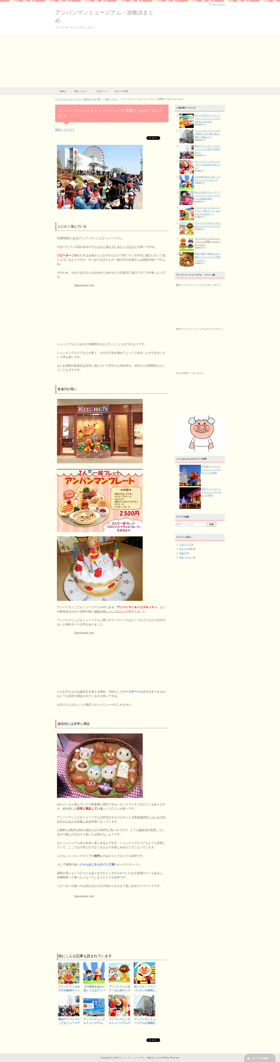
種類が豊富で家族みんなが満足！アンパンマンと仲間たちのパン (207, 257)
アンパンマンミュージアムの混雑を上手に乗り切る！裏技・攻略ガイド (207, 133)
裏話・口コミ (80, 91)
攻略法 (62, 91)
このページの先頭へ (260, 1058)
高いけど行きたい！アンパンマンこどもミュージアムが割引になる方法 (207, 118)
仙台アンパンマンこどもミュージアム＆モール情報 (211, 492)
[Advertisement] (140, 61)
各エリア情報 (121, 91)
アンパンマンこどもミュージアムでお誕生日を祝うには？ (207, 164)
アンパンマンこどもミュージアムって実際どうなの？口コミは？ (207, 241)
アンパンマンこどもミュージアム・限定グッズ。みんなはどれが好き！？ (207, 210)
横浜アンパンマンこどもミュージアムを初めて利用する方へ (207, 149)
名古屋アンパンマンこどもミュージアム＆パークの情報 (211, 469)
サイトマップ (218, 4)
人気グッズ (101, 91)
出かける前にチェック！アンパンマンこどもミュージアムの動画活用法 (207, 195)
